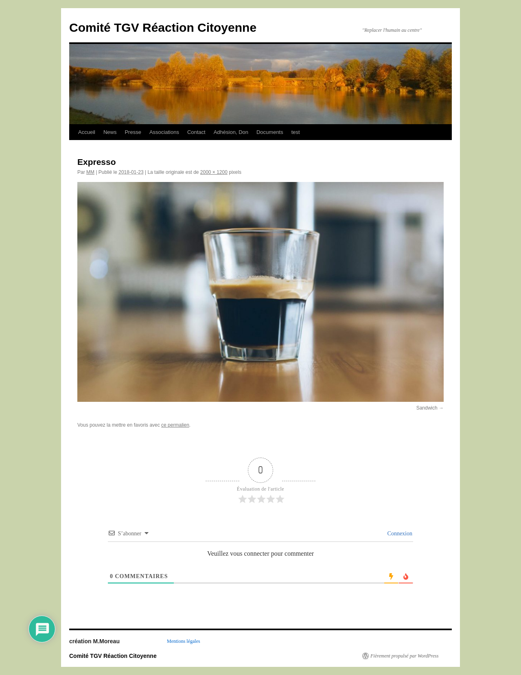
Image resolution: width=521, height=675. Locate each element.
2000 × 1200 (214, 172)
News (110, 132)
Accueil (86, 132)
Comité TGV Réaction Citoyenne (162, 27)
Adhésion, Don (231, 132)
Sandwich (427, 408)
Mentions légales (183, 641)
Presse (133, 132)
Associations (164, 132)
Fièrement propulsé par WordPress (404, 656)
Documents (269, 132)
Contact (196, 132)
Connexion (399, 533)
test (295, 132)
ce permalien (175, 425)
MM (90, 172)
